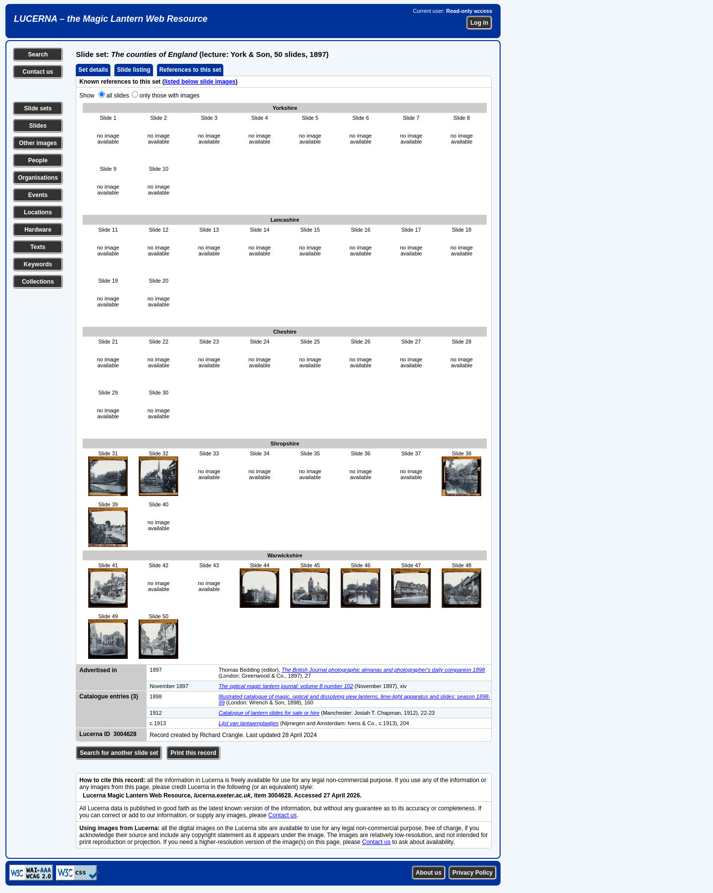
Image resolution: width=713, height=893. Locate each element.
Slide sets (37, 108)
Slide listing (133, 69)
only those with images (170, 95)
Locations (38, 212)
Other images (38, 143)
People (38, 160)
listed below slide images (200, 81)
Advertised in (98, 670)
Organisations (38, 177)
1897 (155, 670)
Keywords (38, 264)
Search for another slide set (119, 752)
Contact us (37, 71)
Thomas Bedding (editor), (250, 670)
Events (38, 195)
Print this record (193, 752)
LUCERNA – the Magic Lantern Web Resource (110, 19)
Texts (37, 247)
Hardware (37, 229)
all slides (117, 95)
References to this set (190, 69)
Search (38, 54)
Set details (93, 69)
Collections (38, 281)
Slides (38, 125)
